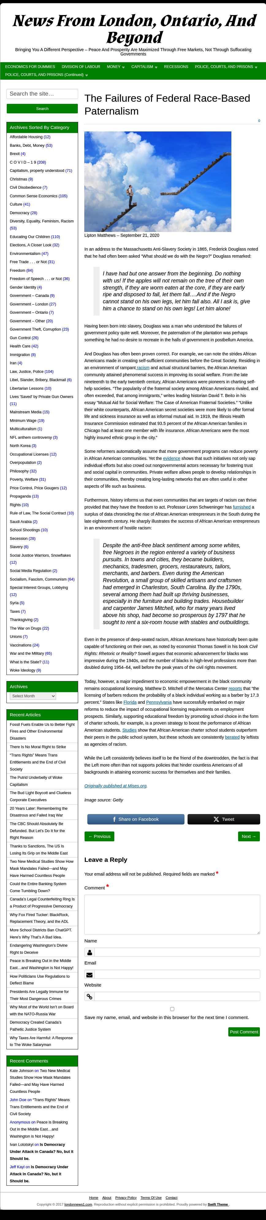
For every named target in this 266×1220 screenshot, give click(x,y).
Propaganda (20, 496)
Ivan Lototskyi (21, 1144)
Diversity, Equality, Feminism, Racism (42, 221)
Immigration (20, 355)
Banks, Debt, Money (27, 145)
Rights (15, 505)
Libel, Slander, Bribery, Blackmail (38, 380)
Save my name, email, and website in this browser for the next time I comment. (166, 1017)
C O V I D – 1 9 (23, 162)
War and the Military (27, 653)
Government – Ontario (29, 312)
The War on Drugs (25, 628)
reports (235, 688)
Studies (129, 730)
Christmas (18, 179)
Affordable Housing (26, 137)
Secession (19, 538)
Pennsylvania (159, 702)
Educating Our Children (30, 237)
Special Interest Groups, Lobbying (39, 587)
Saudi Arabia (21, 522)
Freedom (17, 270)
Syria (14, 603)
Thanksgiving (21, 620)
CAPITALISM (142, 67)
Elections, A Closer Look (30, 245)
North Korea (20, 446)
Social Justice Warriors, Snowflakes (40, 555)
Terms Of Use (151, 1197)
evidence (171, 458)
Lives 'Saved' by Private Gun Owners (41, 397)
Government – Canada (29, 296)
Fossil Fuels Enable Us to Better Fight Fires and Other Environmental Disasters (42, 731)
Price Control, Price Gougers (34, 488)
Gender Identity (23, 287)
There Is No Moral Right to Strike (38, 747)
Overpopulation (23, 462)
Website (92, 984)
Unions (16, 637)
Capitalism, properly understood (37, 171)
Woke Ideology (22, 670)
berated (232, 737)
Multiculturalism (23, 429)
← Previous (99, 836)
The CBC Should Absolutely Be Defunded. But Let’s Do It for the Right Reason (37, 831)
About (106, 1197)
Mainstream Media (26, 412)
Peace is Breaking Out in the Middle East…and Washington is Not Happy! (39, 1129)
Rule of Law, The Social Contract (38, 513)
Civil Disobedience (26, 187)
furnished (242, 507)
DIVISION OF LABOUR (81, 67)
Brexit (15, 154)
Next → (249, 836)
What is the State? (25, 662)
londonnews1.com (78, 1204)
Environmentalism (25, 254)
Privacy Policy (126, 1197)
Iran (13, 363)
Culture (16, 204)
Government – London (29, 304)
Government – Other (27, 321)
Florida (130, 702)
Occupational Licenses (29, 454)
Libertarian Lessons (27, 388)
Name (90, 940)
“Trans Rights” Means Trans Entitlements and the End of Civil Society (38, 762)
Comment (96, 887)
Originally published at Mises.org (115, 785)
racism (143, 367)
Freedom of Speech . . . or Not (36, 279)
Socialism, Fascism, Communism (38, 579)
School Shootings (25, 530)
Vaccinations (20, 645)
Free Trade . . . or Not (28, 262)
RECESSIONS (176, 67)
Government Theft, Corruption (35, 329)
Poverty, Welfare (24, 479)
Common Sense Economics (33, 196)
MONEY (113, 67)
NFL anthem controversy (31, 437)
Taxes (15, 611)
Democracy (19, 213)
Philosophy (19, 471)
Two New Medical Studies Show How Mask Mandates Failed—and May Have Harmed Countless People (42, 868)
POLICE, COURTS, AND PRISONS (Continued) (44, 75)
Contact (171, 1197)
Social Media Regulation (30, 571)
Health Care (20, 346)
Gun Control (20, 338)
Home (93, 1197)
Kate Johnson (21, 1071)
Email (90, 962)
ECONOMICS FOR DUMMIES (30, 67)
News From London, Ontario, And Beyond (133, 29)
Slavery (16, 547)
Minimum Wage (23, 421)
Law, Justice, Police (27, 371)
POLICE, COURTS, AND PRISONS (224, 67)
